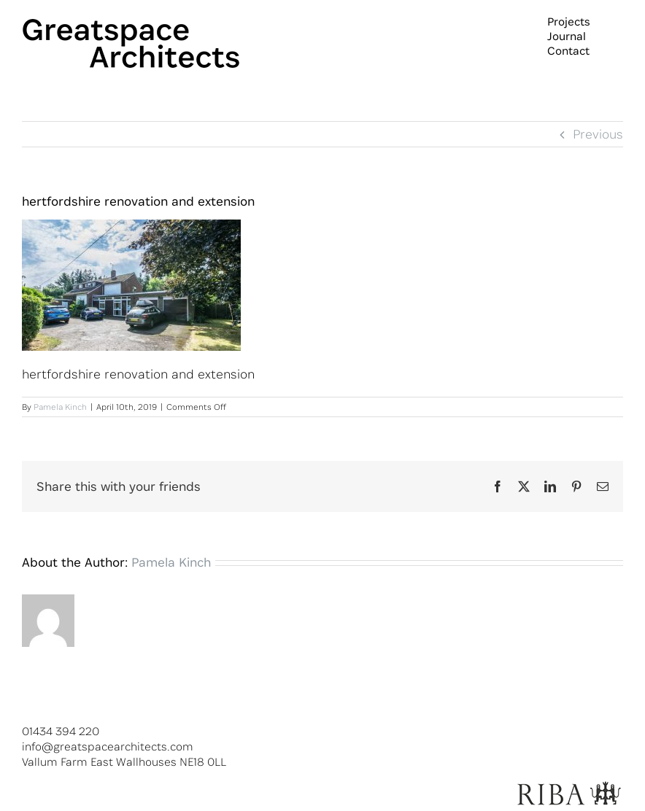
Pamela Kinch (60, 406)
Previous (598, 133)
